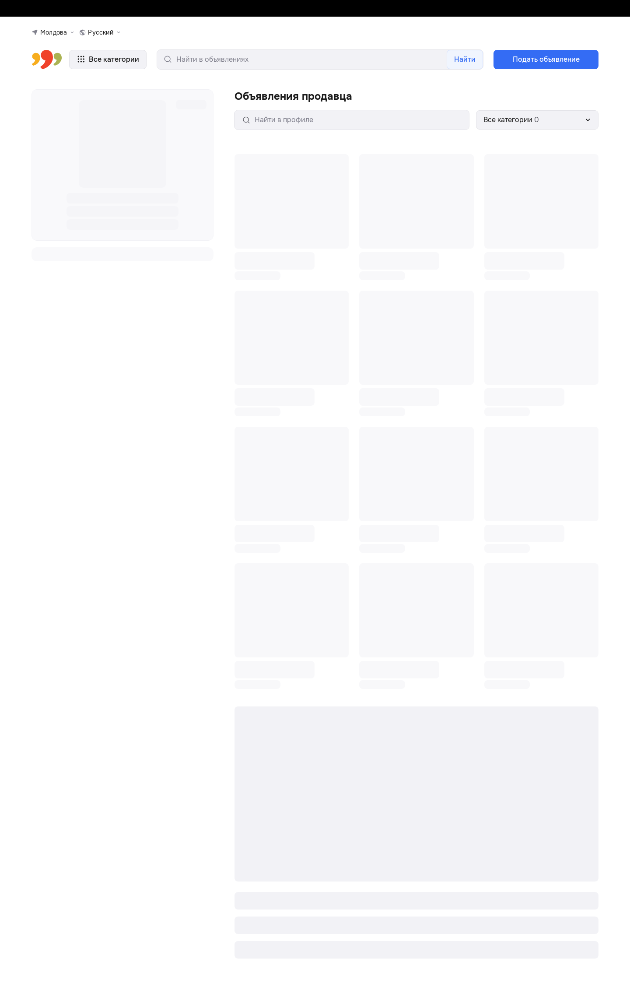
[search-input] (320, 60)
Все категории (108, 60)
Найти (465, 60)
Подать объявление (546, 60)
